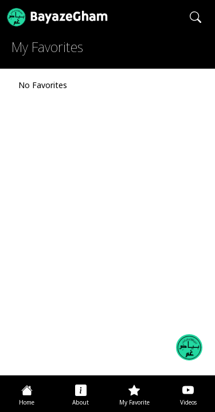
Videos (188, 403)
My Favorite (134, 403)
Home (26, 403)
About (80, 403)
